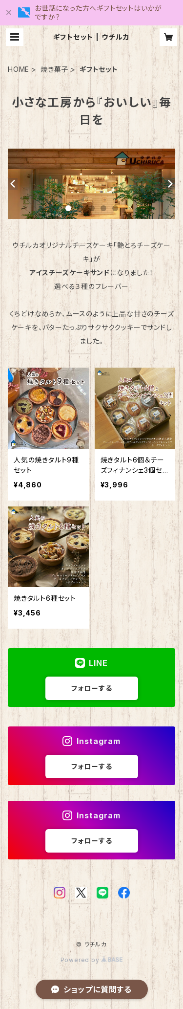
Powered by (92, 960)
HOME (18, 69)
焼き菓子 (54, 69)
